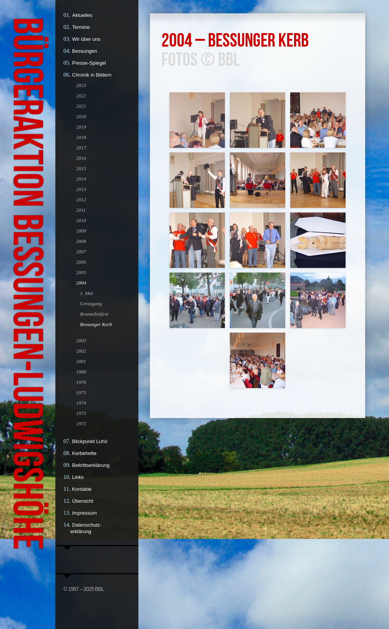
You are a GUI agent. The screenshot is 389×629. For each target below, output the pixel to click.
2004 (81, 283)
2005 (81, 272)
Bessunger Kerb (96, 324)
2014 (81, 179)
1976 (81, 382)
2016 (81, 158)
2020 (81, 116)
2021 (81, 106)
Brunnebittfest (94, 314)
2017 (81, 148)
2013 (81, 189)
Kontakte (81, 489)
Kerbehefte (84, 453)
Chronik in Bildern (92, 75)
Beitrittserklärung (91, 465)
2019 (81, 127)
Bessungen (84, 51)
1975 (81, 392)
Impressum (84, 513)
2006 (81, 262)
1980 (81, 372)
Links (78, 477)
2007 (81, 251)
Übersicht (82, 501)
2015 (81, 168)
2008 (81, 241)
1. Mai (86, 293)
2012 (81, 199)
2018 (81, 137)
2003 (81, 340)
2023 (81, 85)
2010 (81, 220)
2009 (81, 231)
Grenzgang (91, 303)
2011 (81, 210)
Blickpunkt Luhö (90, 441)
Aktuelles (82, 15)
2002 (81, 351)
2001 (81, 361)
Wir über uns (86, 39)
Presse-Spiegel (89, 63)
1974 (81, 403)
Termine (81, 27)
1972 (81, 424)
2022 (81, 96)
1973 (81, 413)
